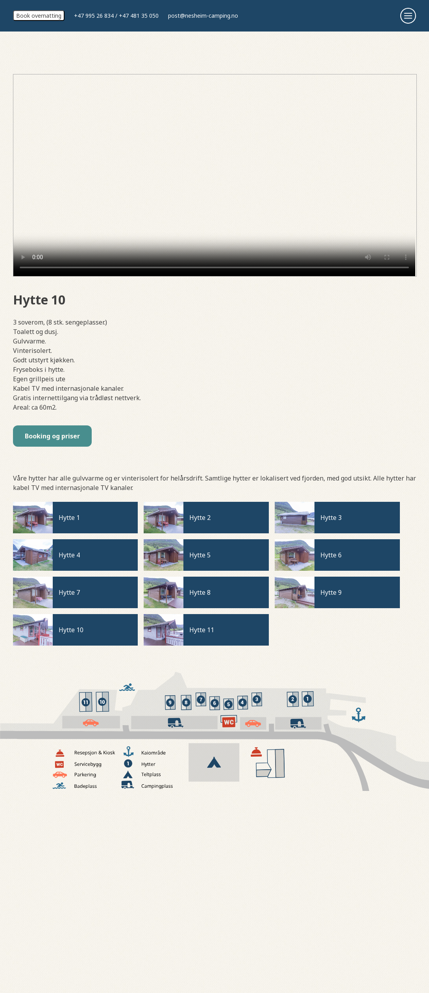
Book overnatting (38, 15)
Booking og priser (52, 436)
